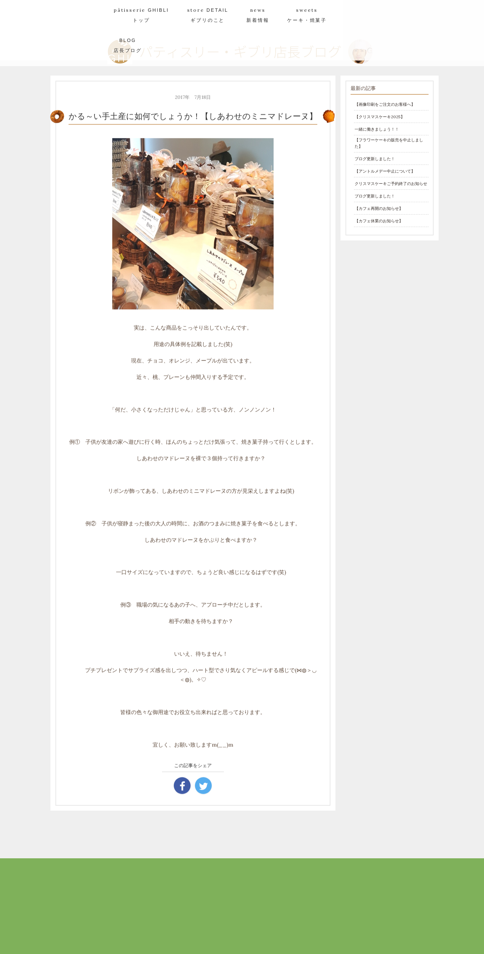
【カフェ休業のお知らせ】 (379, 220)
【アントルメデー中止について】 (385, 171)
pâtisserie (141, 15)
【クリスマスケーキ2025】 (380, 116)
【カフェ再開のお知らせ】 (379, 208)
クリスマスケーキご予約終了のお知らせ (391, 183)
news (257, 15)
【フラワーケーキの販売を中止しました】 (389, 143)
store (208, 15)
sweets (307, 15)
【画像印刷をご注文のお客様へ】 (385, 104)
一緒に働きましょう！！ (377, 129)
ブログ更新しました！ (375, 158)
